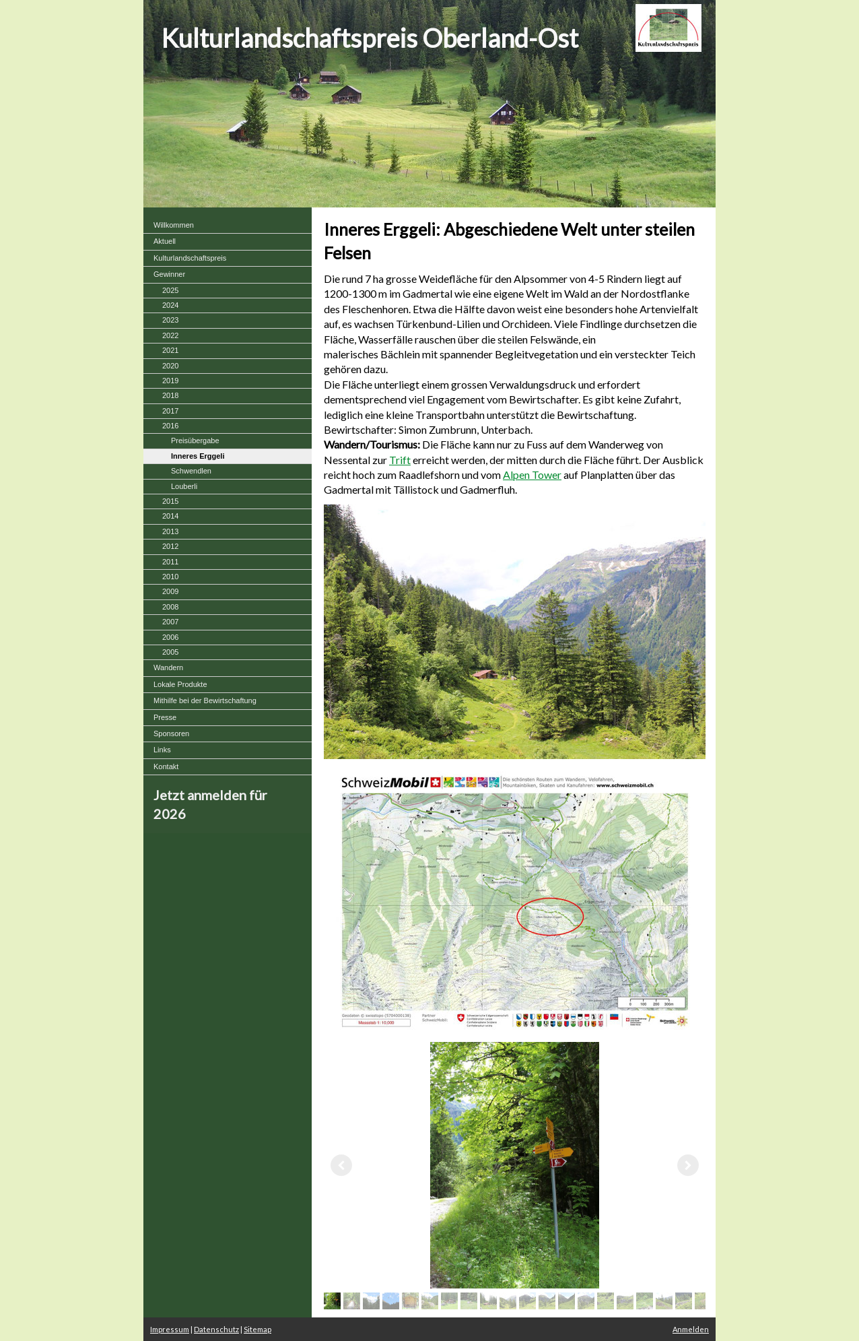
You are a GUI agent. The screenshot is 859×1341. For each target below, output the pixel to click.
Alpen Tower (532, 474)
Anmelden (691, 1329)
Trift (400, 459)
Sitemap (257, 1329)
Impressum (169, 1329)
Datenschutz (216, 1329)
